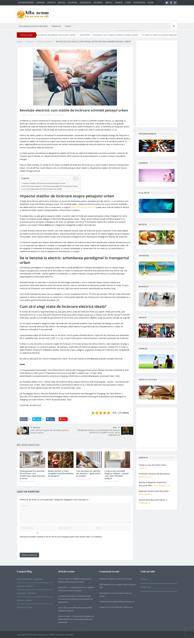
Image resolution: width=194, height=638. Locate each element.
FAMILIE (119, 3)
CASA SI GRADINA (44, 115)
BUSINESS (98, 3)
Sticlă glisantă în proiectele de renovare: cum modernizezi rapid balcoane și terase (32, 475)
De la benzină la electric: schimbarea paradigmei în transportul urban (50, 186)
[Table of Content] (75, 179)
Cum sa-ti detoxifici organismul (120, 607)
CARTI (128, 3)
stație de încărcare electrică (83, 207)
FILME (150, 3)
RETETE (61, 3)
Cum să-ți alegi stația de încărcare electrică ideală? (42, 189)
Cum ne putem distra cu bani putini (121, 601)
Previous (35, 427)
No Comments (58, 115)
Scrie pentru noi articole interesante (33, 26)
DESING (20, 600)
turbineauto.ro (145, 494)
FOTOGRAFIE (139, 3)
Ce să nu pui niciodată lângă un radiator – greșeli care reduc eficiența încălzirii (117, 475)
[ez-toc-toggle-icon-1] (74, 179)
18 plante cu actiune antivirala (120, 579)
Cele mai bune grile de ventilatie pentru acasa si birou (49, 431)
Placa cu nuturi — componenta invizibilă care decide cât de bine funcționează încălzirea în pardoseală (76, 619)
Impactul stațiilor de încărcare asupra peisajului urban (44, 183)
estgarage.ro (144, 503)
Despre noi (56, 26)
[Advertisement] (128, 14)
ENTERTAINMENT (26, 3)
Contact (68, 26)
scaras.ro (143, 468)
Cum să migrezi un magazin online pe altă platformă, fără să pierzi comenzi (54, 35)
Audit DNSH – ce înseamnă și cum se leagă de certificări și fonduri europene (116, 35)
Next (116, 427)
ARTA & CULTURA (24, 607)
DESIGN (108, 3)
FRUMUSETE (85, 3)
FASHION (41, 3)
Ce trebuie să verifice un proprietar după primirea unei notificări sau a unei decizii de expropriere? (75, 599)
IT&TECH (51, 3)
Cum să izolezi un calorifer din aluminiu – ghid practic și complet (88, 473)
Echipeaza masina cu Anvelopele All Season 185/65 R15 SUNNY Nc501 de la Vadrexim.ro (99, 432)
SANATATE (72, 3)
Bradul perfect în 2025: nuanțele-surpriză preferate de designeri (60, 473)
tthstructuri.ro (145, 476)
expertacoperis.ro (162, 485)
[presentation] (40, 546)
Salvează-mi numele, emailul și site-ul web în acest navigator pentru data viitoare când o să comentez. (61, 537)
